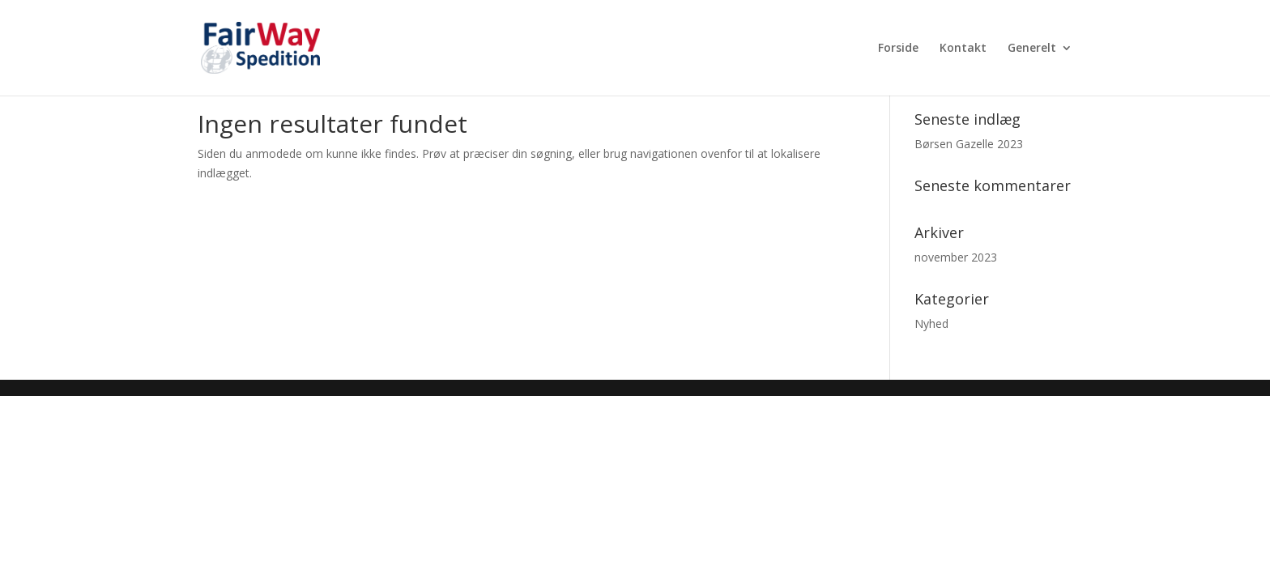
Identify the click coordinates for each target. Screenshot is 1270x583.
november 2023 (955, 257)
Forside (898, 48)
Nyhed (931, 323)
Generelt (1032, 48)
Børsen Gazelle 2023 (968, 143)
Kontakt (963, 48)
